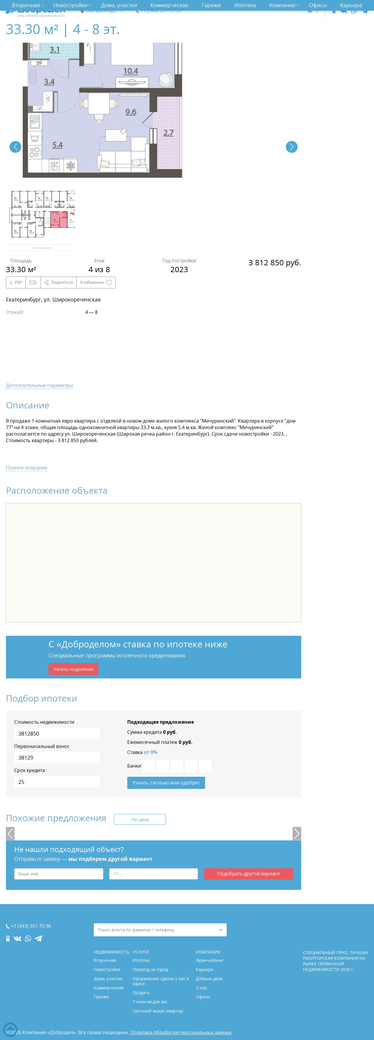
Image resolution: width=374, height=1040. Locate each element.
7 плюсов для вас (150, 1001)
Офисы (318, 5)
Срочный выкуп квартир (158, 1011)
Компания (282, 5)
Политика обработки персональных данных (181, 1032)
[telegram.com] (364, 10)
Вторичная (26, 5)
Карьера (351, 5)
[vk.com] (343, 10)
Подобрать (248, 876)
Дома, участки (119, 5)
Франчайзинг (210, 960)
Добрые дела (209, 978)
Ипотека (245, 5)
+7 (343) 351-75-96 (161, 10)
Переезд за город (150, 969)
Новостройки (70, 5)
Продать (141, 992)
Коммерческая (169, 5)
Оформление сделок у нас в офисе (161, 981)
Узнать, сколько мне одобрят (166, 784)
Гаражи (211, 5)
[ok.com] (334, 10)
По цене (139, 821)
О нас (201, 988)
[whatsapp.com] (354, 10)
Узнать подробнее (75, 669)
